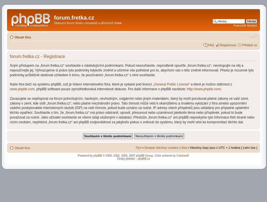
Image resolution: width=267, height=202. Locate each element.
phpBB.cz (144, 158)
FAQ (211, 45)
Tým (138, 147)
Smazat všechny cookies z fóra (165, 147)
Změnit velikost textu (253, 36)
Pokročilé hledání (245, 25)
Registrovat (228, 45)
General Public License (171, 84)
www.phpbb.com (22, 89)
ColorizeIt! (183, 155)
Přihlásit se (249, 45)
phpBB (98, 155)
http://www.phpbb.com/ (204, 89)
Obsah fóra (23, 37)
